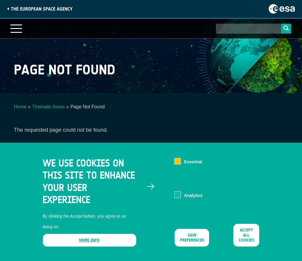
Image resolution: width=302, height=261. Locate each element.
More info (89, 244)
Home (20, 106)
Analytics (193, 200)
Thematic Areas (48, 106)
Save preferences (192, 242)
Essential (193, 166)
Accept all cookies (246, 239)
